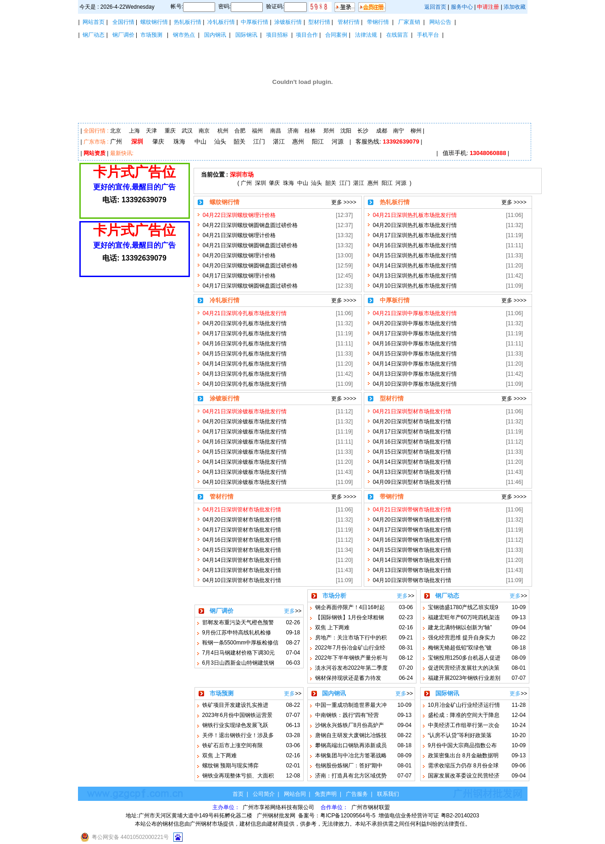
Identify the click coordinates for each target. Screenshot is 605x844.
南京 (204, 131)
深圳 (137, 141)
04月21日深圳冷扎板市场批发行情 (245, 313)
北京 (115, 131)
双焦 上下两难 (332, 627)
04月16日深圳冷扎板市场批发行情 (245, 343)
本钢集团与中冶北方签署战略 (351, 755)
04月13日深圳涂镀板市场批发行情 (245, 472)
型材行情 (319, 22)
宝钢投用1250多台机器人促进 (464, 658)
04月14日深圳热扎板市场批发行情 (415, 265)
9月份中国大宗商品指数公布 (462, 745)
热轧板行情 (187, 22)
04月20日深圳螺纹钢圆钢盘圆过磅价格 (250, 265)
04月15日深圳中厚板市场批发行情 (415, 353)
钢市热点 (184, 35)
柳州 (416, 131)
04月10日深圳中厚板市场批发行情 (415, 384)
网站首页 (94, 22)
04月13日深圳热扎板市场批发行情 (415, 275)
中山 (200, 141)
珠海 (179, 141)
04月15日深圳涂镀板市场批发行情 (245, 452)
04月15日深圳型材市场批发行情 (412, 452)
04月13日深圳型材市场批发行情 (412, 472)
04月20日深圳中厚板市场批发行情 (415, 323)
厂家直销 (409, 22)
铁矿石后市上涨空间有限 (232, 745)
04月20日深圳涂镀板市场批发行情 (245, 421)
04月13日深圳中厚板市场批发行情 (415, 374)
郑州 (328, 131)
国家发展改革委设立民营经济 (464, 775)
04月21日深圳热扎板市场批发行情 (415, 215)
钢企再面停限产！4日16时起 (350, 607)
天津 (151, 131)
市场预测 (151, 35)
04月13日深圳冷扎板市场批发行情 (245, 374)
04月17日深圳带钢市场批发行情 (412, 530)
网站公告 (440, 22)
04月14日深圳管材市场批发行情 (242, 560)
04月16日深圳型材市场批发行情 (412, 442)
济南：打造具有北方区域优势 (351, 775)
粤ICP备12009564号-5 (347, 815)
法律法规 (366, 35)
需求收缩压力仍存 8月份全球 (463, 765)
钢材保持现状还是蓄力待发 (348, 678)
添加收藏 (515, 7)
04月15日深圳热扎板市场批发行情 (415, 255)
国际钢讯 (246, 35)
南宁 (398, 131)
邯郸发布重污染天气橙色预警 (238, 622)
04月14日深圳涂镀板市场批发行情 (245, 462)
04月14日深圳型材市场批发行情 (412, 462)
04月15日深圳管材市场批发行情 (242, 550)
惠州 (298, 141)
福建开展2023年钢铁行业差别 (464, 678)
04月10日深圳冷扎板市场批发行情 (245, 384)
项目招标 (277, 35)
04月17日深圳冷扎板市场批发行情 (245, 333)
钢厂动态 (94, 35)
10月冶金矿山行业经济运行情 (464, 705)
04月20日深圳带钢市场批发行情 (412, 519)
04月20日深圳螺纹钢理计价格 (239, 255)
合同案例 (336, 35)
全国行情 (123, 22)
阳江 (318, 141)
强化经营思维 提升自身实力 (461, 637)
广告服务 (357, 794)
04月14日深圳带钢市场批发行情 (412, 560)
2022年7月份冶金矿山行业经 (350, 647)
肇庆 (158, 141)
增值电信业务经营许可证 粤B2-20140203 (428, 815)
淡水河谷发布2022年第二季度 (351, 668)
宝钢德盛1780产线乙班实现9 (463, 607)
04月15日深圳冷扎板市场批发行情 (245, 353)
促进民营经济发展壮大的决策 (464, 668)
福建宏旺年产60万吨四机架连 (464, 617)
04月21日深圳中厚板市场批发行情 (415, 313)
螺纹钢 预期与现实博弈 (230, 765)
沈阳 (345, 131)
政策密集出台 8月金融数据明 (463, 755)
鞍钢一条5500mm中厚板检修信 (240, 642)
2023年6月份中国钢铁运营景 (237, 715)
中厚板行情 (254, 22)
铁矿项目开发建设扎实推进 (235, 705)
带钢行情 (378, 22)
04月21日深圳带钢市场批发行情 (412, 509)
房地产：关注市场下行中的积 (351, 637)
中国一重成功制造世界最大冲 (351, 705)
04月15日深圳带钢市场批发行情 (412, 550)
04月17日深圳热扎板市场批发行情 (415, 235)
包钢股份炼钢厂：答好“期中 (349, 765)
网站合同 (295, 794)
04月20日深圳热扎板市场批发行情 (415, 225)
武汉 (187, 131)
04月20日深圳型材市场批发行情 (412, 421)
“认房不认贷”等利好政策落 (460, 735)
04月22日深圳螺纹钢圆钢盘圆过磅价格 (250, 225)
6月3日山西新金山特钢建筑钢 (238, 663)
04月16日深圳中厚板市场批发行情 (415, 343)
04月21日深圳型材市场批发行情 (412, 411)
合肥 (239, 131)
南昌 (275, 131)
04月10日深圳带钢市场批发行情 (412, 580)
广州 (116, 141)
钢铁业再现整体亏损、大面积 (238, 775)
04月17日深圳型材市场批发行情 (412, 431)
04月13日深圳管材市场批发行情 (242, 570)
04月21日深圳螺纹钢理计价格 (239, 235)
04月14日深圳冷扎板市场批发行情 (245, 364)
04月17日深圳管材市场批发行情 (242, 530)
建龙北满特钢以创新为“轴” (460, 627)
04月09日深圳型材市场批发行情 (412, 482)
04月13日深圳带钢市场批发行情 (412, 570)
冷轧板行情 (221, 22)
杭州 (222, 131)
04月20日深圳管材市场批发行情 (242, 519)
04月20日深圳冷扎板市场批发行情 (245, 323)
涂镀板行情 (288, 22)
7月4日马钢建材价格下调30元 (238, 653)
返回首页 (435, 7)
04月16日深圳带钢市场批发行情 (412, 540)
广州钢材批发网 (276, 815)
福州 (257, 131)
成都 (381, 131)
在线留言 (397, 35)
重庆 (170, 131)
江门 (259, 141)
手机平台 (428, 35)
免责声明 (326, 794)
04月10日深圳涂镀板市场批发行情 (245, 482)
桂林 (310, 131)
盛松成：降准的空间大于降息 (464, 715)
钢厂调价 (123, 35)
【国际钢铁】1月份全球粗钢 (349, 617)
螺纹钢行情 (154, 22)
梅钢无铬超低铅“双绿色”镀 (460, 647)
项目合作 (307, 35)
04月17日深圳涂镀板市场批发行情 (245, 431)
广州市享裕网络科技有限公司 (279, 807)
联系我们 (388, 794)
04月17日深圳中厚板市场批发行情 (415, 333)
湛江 (279, 141)
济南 (293, 131)
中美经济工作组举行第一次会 (464, 725)
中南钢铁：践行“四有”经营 (347, 715)
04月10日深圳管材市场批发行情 (242, 580)
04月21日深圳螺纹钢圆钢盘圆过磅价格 (250, 245)
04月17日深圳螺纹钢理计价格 (239, 275)
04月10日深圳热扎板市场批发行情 (415, 286)
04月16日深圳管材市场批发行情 (242, 540)
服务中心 (462, 7)
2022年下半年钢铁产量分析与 (351, 658)
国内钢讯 (215, 35)
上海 (134, 131)
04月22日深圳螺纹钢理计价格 (239, 215)
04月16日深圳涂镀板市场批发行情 (245, 442)
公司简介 (264, 794)
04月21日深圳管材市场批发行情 (242, 509)
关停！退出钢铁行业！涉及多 (238, 735)
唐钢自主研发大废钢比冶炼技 (351, 735)
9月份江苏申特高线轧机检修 (237, 632)
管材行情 (349, 22)
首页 (238, 794)
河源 (338, 141)
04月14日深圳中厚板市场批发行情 (415, 364)
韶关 (239, 141)
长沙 (362, 131)
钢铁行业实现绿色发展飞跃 (235, 725)
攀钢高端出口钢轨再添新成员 (351, 745)
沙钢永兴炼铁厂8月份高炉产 (349, 725)
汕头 (220, 141)
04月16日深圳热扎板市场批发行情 (415, 245)
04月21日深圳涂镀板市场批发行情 (245, 411)
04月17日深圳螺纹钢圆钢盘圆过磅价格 (250, 286)
